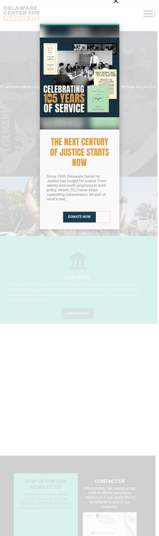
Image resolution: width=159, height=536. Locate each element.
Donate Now (79, 217)
